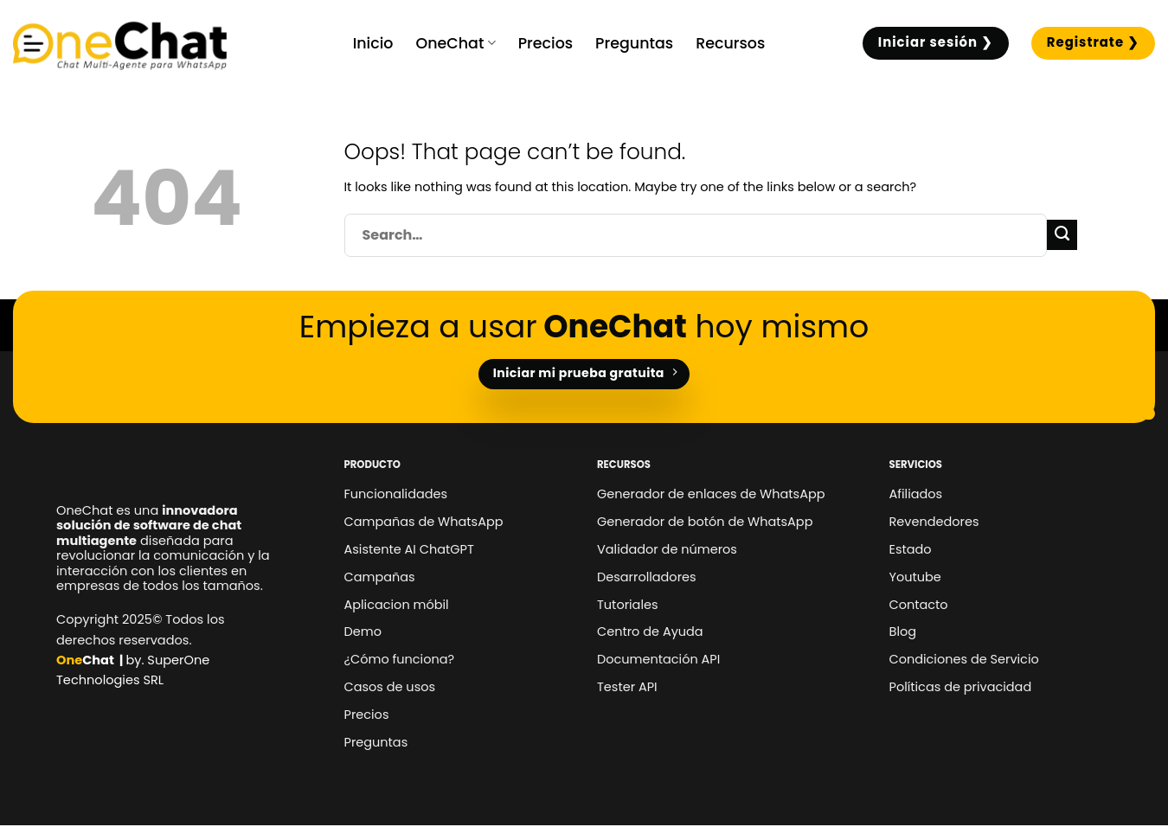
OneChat (455, 43)
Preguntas (634, 43)
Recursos (730, 43)
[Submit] (1062, 235)
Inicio (373, 43)
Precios (545, 43)
